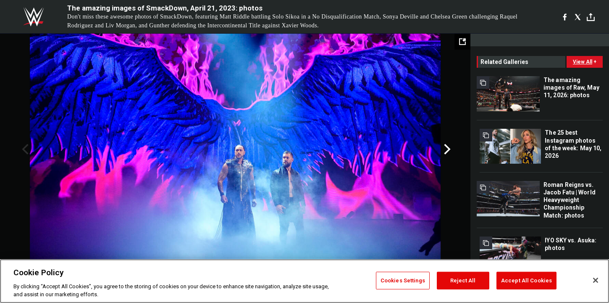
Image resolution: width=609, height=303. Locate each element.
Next (446, 149)
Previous (24, 149)
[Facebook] (564, 17)
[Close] (595, 280)
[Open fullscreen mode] (462, 42)
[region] (304, 281)
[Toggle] (590, 17)
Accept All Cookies (526, 280)
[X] (577, 17)
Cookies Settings (403, 280)
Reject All (462, 280)
